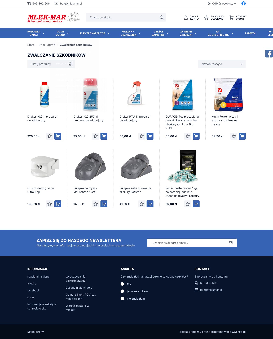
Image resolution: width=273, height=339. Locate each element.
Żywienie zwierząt (186, 33)
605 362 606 (41, 3)
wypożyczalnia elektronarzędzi (76, 278)
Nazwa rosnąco (212, 64)
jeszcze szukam (137, 291)
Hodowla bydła (33, 33)
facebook (33, 290)
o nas (30, 297)
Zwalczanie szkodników (76, 45)
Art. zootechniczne (218, 33)
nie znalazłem (136, 298)
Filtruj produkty (41, 64)
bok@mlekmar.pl (71, 3)
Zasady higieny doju (79, 287)
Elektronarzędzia (92, 33)
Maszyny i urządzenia (128, 33)
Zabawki (250, 33)
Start (30, 45)
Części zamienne (158, 33)
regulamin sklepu (38, 276)
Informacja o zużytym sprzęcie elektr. (41, 306)
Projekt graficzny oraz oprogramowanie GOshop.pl (212, 331)
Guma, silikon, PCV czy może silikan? (81, 296)
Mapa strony (35, 331)
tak (129, 284)
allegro (31, 283)
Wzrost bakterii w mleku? (77, 308)
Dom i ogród (60, 33)
